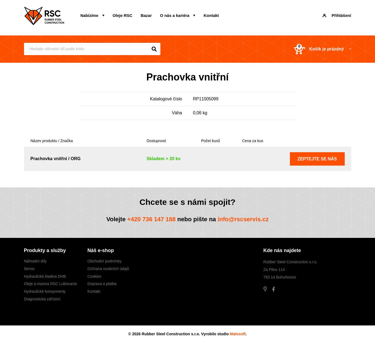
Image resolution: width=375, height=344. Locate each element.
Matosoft (238, 334)
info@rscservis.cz (243, 219)
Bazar (146, 15)
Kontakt (210, 15)
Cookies (94, 276)
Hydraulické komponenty (45, 291)
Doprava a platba (102, 284)
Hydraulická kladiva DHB (45, 276)
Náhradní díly (35, 261)
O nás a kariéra (174, 15)
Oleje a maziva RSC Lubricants (50, 284)
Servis (29, 269)
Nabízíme (89, 15)
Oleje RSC (122, 15)
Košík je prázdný (318, 49)
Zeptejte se (317, 159)
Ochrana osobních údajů (108, 269)
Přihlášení (337, 15)
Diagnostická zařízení (42, 299)
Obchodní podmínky (105, 261)
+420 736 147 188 (151, 219)
